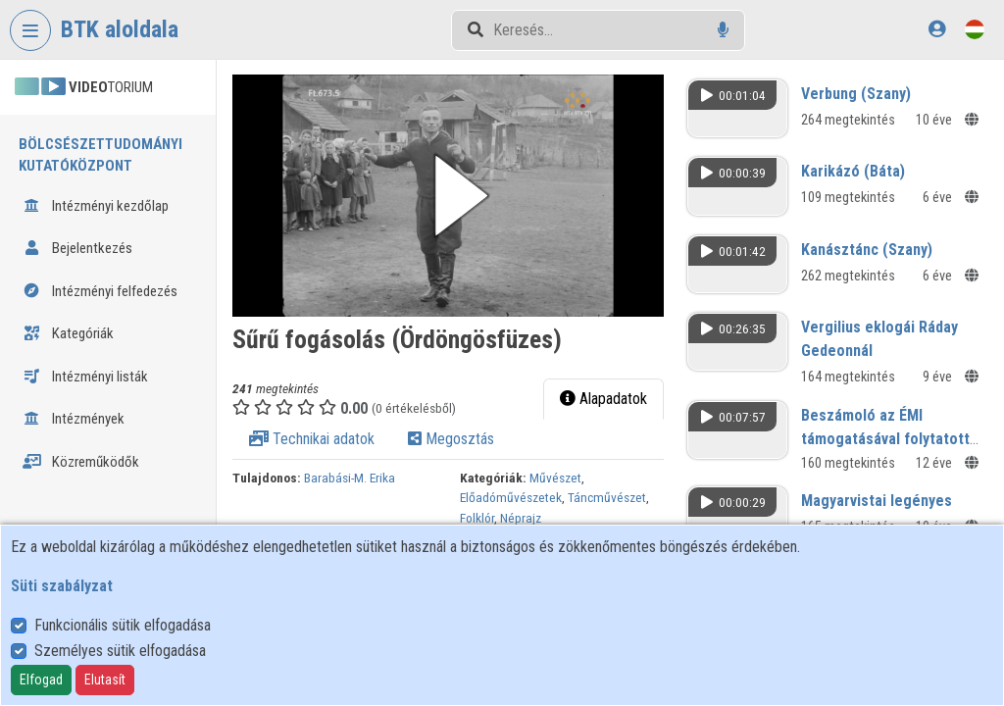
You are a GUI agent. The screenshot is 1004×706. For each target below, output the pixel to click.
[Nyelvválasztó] (974, 29)
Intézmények (74, 419)
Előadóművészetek (511, 497)
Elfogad (41, 679)
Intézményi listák (85, 376)
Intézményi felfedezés (100, 291)
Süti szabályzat (62, 586)
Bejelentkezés (77, 248)
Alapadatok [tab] (603, 398)
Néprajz (520, 518)
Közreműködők (81, 462)
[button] (448, 196)
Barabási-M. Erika (349, 477)
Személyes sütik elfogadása (120, 650)
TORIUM (84, 87)
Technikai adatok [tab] (312, 438)
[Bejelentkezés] (937, 29)
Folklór (477, 518)
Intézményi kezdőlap (96, 206)
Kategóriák (68, 333)
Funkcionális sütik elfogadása (122, 625)
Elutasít (105, 679)
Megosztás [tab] (451, 438)
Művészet (555, 477)
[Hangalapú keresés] (723, 30)
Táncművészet (607, 497)
